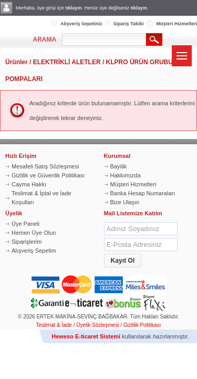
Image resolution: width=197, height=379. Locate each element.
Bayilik (118, 166)
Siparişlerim (27, 241)
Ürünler (16, 62)
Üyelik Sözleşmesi (97, 325)
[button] (123, 260)
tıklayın (74, 8)
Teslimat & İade (54, 325)
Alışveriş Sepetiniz (81, 23)
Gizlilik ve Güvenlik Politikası (48, 175)
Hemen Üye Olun (34, 233)
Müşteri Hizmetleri (176, 23)
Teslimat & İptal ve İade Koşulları (41, 197)
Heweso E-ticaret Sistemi (85, 336)
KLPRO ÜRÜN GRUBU (139, 62)
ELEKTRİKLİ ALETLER (67, 62)
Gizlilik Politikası (142, 325)
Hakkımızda (125, 175)
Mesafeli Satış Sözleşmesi (45, 166)
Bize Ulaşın (125, 202)
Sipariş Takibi (128, 23)
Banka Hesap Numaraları (142, 193)
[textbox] (104, 39)
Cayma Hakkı (29, 184)
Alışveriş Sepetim (34, 250)
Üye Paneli (25, 224)
